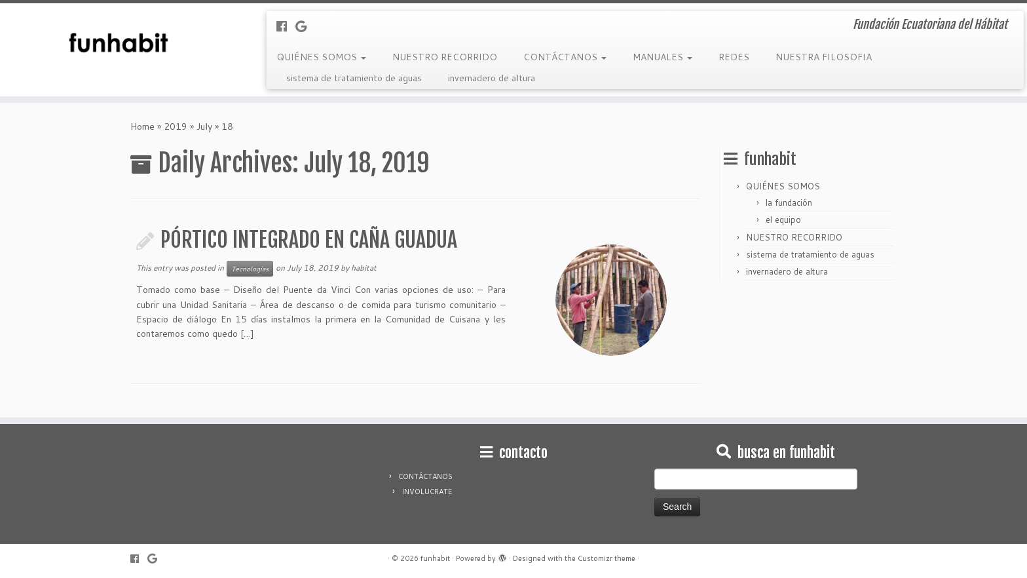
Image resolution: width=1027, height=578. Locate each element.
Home (142, 126)
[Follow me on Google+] (305, 26)
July (204, 126)
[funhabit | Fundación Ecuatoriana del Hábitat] (118, 42)
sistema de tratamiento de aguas (354, 78)
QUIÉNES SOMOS (321, 57)
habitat (364, 267)
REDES (734, 57)
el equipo (783, 219)
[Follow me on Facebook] (285, 26)
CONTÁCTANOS (565, 57)
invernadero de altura (491, 78)
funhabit (435, 558)
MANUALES (662, 57)
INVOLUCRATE (426, 491)
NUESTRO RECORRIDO (444, 57)
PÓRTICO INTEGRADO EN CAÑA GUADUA (308, 240)
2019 (175, 126)
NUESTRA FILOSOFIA (823, 57)
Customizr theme (606, 558)
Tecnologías (250, 268)
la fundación (789, 202)
